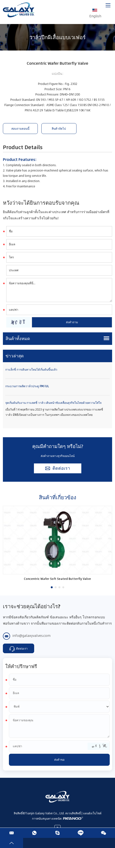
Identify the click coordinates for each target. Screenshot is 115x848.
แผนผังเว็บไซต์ (92, 813)
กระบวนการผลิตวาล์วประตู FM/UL (27, 386)
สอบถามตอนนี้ (20, 129)
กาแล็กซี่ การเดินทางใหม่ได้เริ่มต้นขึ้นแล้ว (31, 369)
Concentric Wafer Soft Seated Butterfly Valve (57, 579)
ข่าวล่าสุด (15, 356)
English (95, 11)
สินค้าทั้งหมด (18, 338)
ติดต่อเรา (57, 468)
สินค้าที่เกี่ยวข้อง (57, 497)
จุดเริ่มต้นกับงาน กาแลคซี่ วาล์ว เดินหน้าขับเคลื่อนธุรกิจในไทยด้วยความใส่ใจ (53, 403)
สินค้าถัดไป (59, 129)
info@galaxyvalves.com (32, 635)
